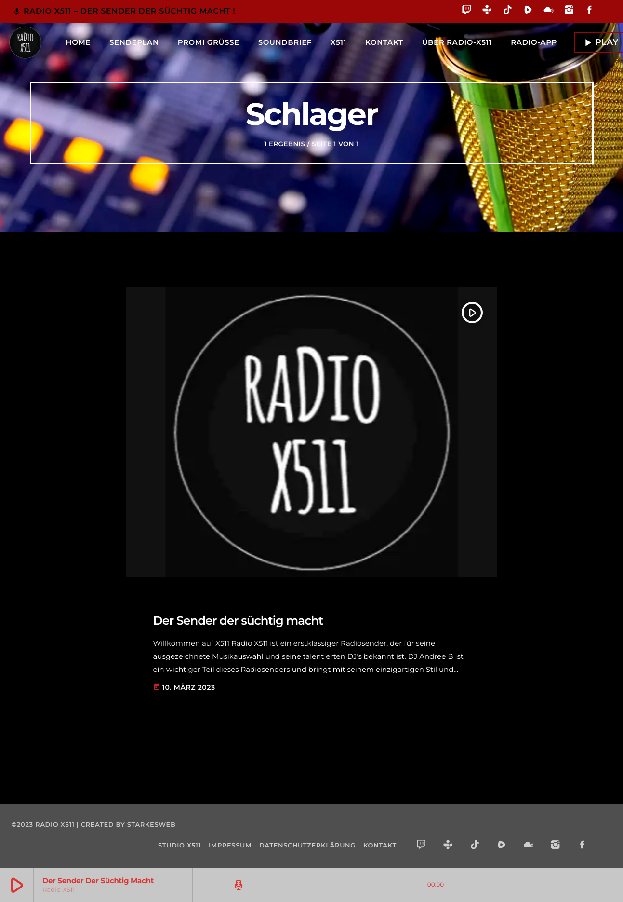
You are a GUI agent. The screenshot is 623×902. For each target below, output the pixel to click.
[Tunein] (487, 11)
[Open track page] (237, 885)
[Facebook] (589, 11)
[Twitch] (466, 11)
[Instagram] (569, 11)
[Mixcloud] (548, 11)
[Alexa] (605, 16)
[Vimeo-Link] (25, 42)
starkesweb (151, 825)
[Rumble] (528, 11)
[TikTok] (507, 11)
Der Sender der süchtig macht (262, 619)
